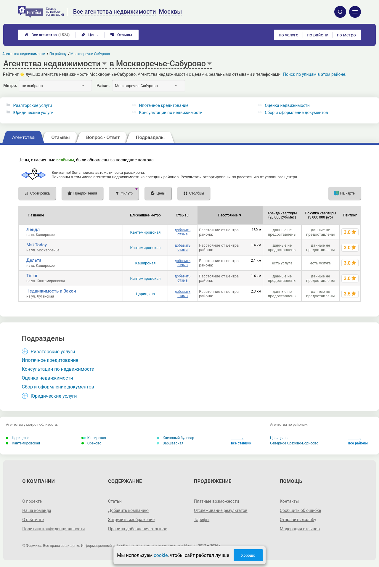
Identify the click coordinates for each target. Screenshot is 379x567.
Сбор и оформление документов (296, 112)
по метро (346, 35)
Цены (90, 35)
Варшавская (170, 443)
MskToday (36, 245)
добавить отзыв (182, 232)
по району (317, 35)
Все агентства (47, 35)
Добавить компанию (128, 510)
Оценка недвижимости (287, 105)
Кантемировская (145, 232)
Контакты (289, 501)
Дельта (33, 260)
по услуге (288, 35)
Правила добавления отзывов (137, 528)
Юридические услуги (33, 112)
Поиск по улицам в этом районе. (314, 74)
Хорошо (248, 555)
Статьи (115, 501)
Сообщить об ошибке (300, 510)
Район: (103, 85)
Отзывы (121, 35)
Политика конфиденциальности (53, 528)
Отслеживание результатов (221, 510)
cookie (161, 555)
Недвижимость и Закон (51, 291)
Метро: (10, 85)
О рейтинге (33, 519)
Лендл (33, 229)
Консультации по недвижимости (171, 112)
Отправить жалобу (298, 519)
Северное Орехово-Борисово (294, 443)
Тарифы (201, 519)
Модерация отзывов (300, 528)
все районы (358, 441)
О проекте (32, 501)
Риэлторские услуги (32, 105)
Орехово (91, 443)
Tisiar (32, 275)
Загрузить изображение (131, 519)
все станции (241, 441)
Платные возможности (216, 501)
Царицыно (145, 294)
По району (58, 54)
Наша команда (36, 510)
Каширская (145, 263)
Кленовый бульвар (175, 438)
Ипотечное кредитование (163, 105)
